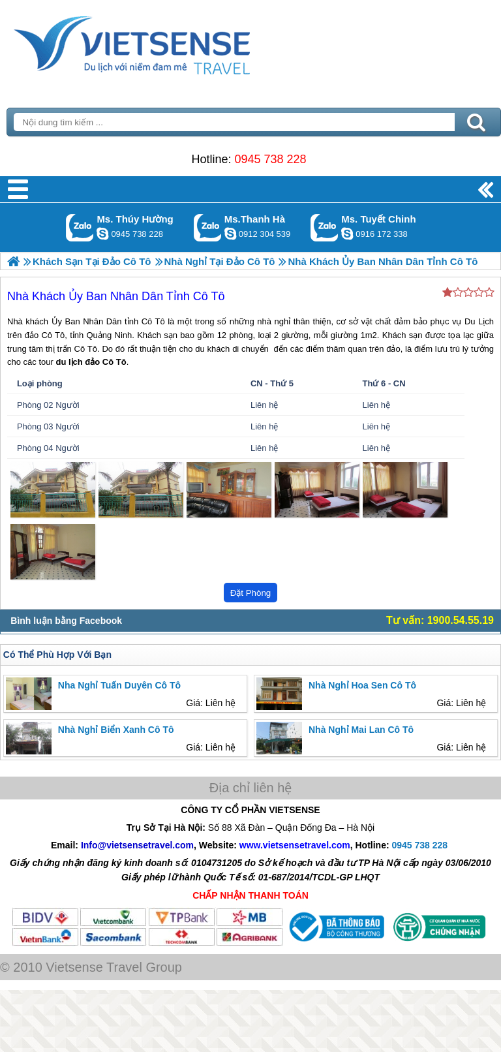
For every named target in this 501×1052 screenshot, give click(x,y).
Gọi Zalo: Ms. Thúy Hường (80, 227)
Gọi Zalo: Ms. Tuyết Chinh (324, 227)
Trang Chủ (164, 42)
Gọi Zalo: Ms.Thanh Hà (207, 227)
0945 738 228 (270, 159)
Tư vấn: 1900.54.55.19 (440, 620)
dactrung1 (102, 233)
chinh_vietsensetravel (347, 233)
